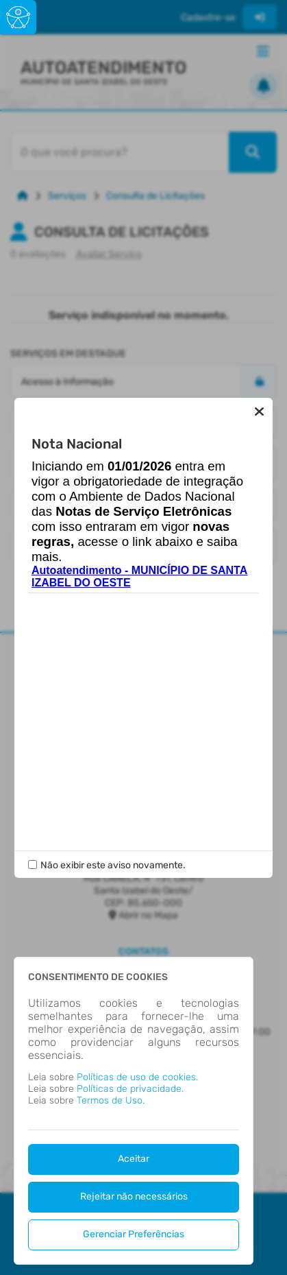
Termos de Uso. (111, 1100)
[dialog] (133, 1111)
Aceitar (133, 1159)
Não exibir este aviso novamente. (113, 865)
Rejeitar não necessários (134, 1196)
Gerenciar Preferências (133, 1234)
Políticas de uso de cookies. (137, 1077)
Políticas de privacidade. (130, 1089)
